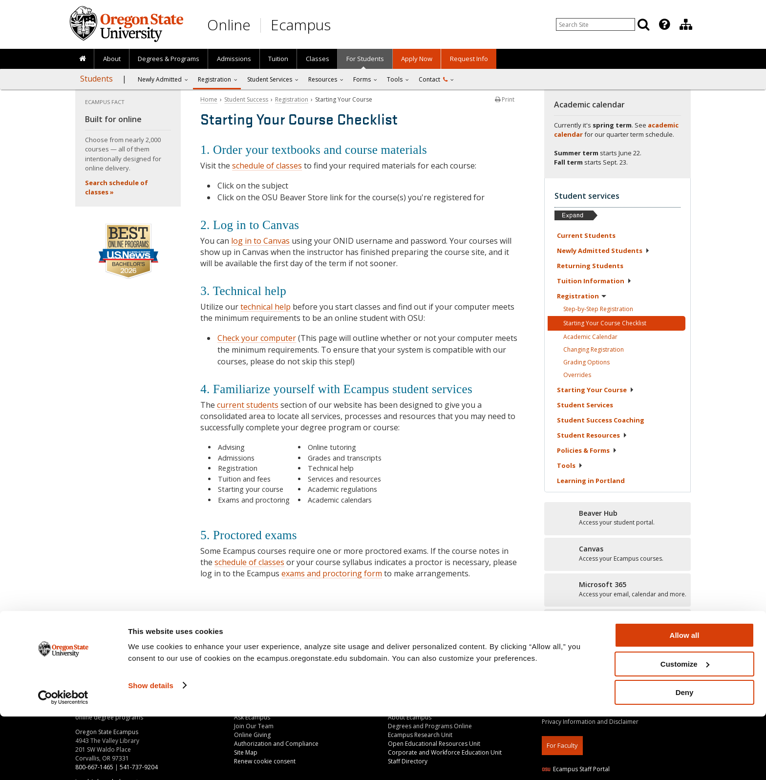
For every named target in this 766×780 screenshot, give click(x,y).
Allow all (685, 699)
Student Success (246, 99)
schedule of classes (267, 165)
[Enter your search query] (595, 24)
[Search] (643, 24)
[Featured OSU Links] (664, 24)
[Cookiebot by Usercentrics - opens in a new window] (63, 761)
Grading (586, 362)
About (112, 58)
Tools (395, 79)
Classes (317, 58)
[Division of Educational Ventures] (686, 24)
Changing (593, 349)
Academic (590, 337)
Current (586, 235)
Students (96, 78)
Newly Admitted (160, 79)
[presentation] (663, 24)
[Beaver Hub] (617, 518)
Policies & (587, 450)
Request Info (469, 58)
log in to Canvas (260, 240)
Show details (150, 748)
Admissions (234, 58)
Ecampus (301, 25)
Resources (322, 79)
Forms (362, 79)
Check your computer (256, 338)
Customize (684, 727)
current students (247, 405)
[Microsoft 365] (617, 589)
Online (229, 25)
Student (585, 405)
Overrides (577, 375)
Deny (685, 756)
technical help (265, 306)
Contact (433, 79)
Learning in (591, 480)
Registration (214, 79)
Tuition (278, 58)
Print (504, 99)
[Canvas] (617, 554)
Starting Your (595, 389)
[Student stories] (617, 625)
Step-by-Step (598, 309)
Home (208, 99)
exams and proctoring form (331, 573)
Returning (590, 265)
